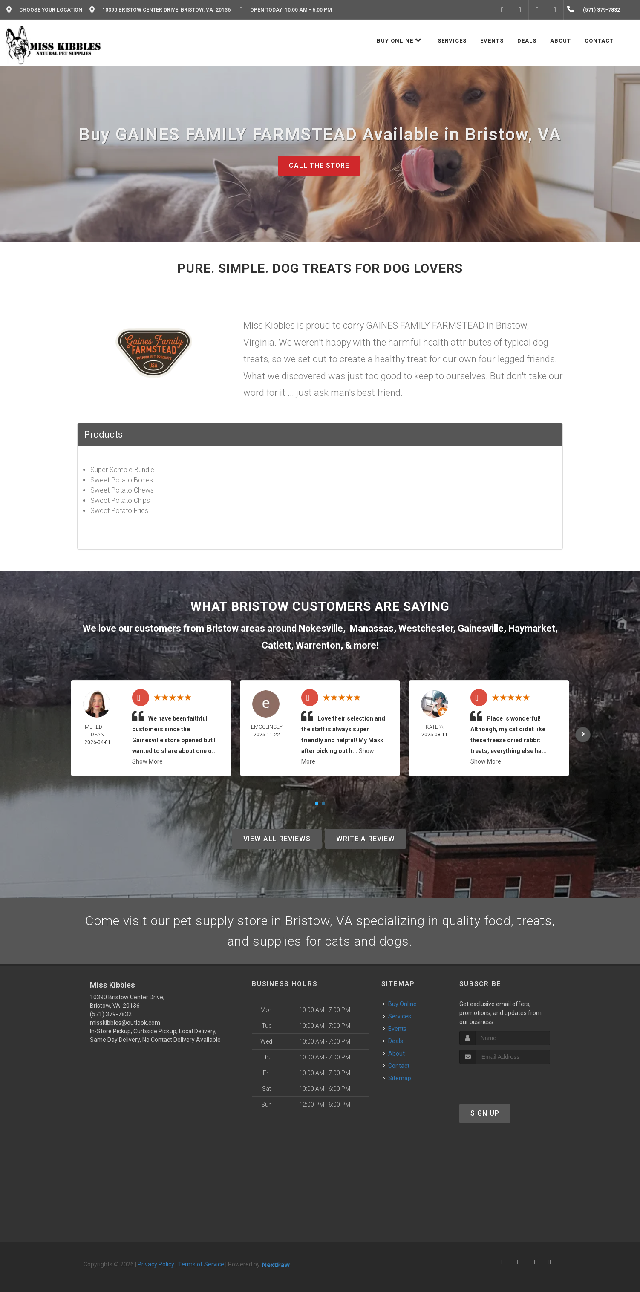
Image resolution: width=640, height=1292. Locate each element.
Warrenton (318, 645)
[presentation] (504, 1080)
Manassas (372, 628)
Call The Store (319, 166)
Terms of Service (201, 1264)
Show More (147, 761)
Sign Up (484, 1113)
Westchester (425, 628)
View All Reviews (277, 839)
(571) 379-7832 (111, 1014)
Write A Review (365, 839)
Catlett (276, 645)
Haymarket (531, 628)
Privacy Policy (156, 1264)
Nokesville (321, 628)
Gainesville (481, 628)
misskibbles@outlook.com (125, 1022)
